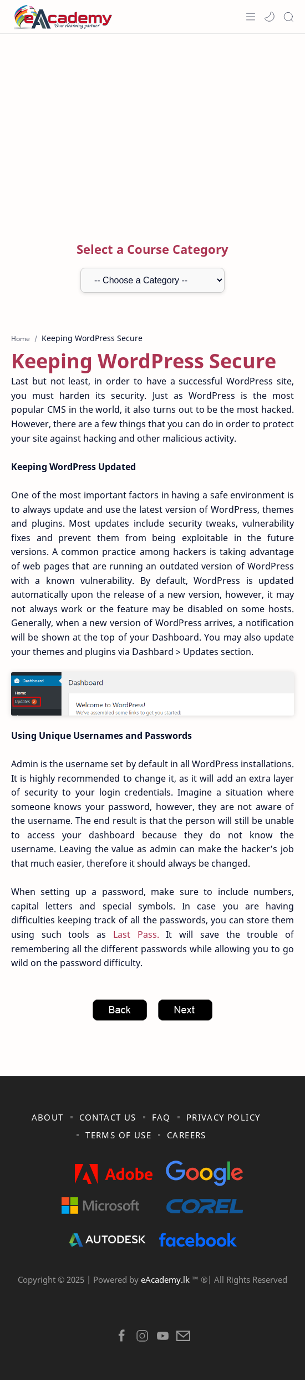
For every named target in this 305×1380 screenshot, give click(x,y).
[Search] (288, 16)
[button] (269, 16)
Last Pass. (136, 934)
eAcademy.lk (166, 1279)
